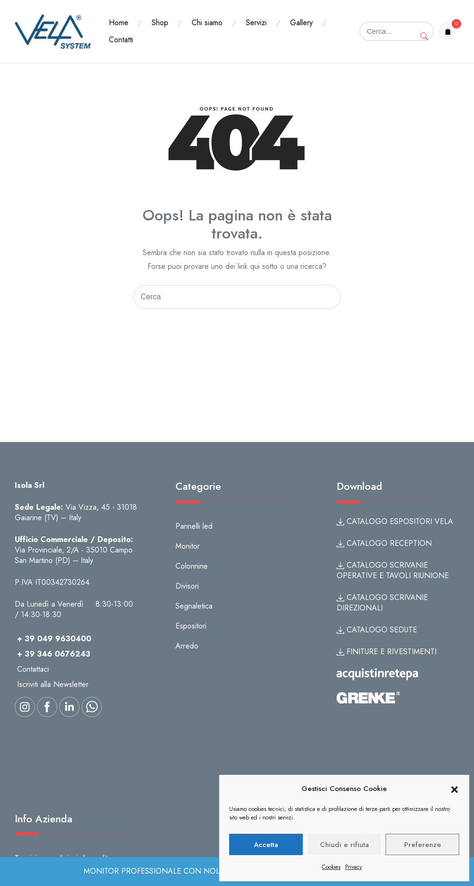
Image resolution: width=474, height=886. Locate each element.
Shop (160, 22)
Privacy (353, 867)
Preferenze (422, 844)
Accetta (266, 844)
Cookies (331, 867)
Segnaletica (194, 605)
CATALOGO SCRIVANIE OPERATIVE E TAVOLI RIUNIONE (393, 570)
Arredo (186, 645)
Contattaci (33, 669)
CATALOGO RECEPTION (384, 543)
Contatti (121, 39)
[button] (454, 789)
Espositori (190, 625)
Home (118, 22)
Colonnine (191, 566)
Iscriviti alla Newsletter (52, 684)
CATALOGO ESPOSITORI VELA (395, 521)
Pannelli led (194, 526)
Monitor (187, 546)
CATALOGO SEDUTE (377, 629)
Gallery (301, 22)
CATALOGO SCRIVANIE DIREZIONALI (382, 602)
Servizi (256, 22)
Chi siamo (207, 22)
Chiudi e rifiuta (344, 844)
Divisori (187, 586)
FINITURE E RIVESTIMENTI (386, 651)
